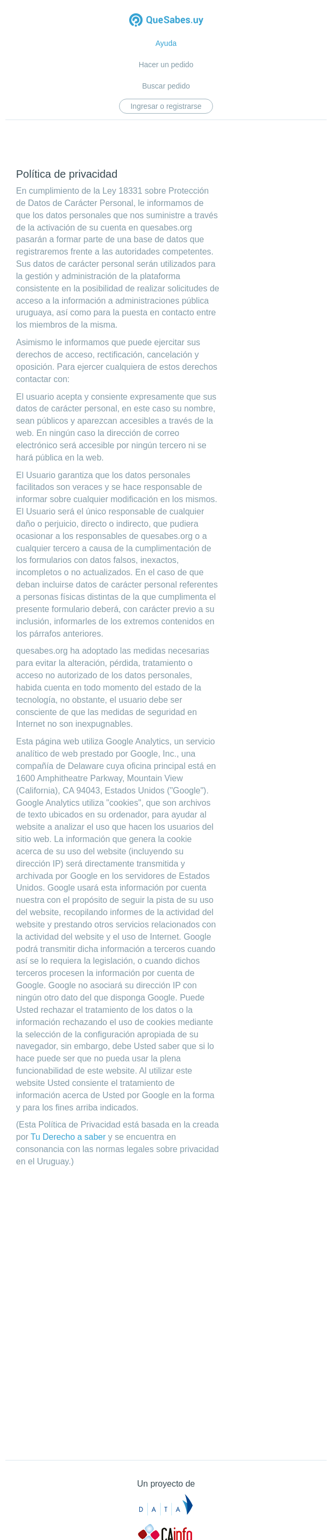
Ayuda (165, 43)
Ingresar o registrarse (165, 106)
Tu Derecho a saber (68, 1136)
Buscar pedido (166, 86)
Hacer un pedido (166, 64)
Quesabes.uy (166, 21)
